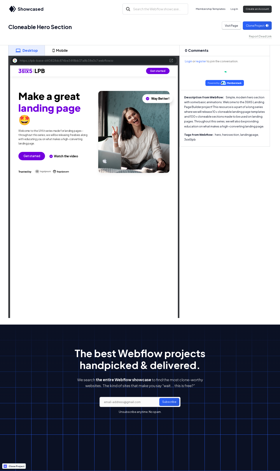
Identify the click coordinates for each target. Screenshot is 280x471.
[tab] (26, 50)
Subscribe (169, 401)
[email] (140, 402)
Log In (234, 8)
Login (188, 61)
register (201, 61)
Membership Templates (211, 8)
